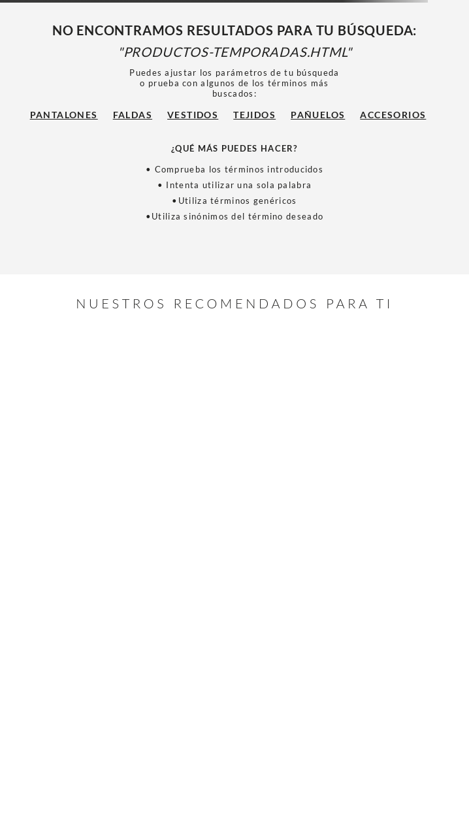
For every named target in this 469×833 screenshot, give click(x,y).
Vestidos (192, 114)
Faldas (132, 114)
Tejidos (254, 114)
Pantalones (64, 114)
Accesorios (393, 114)
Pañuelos (318, 114)
